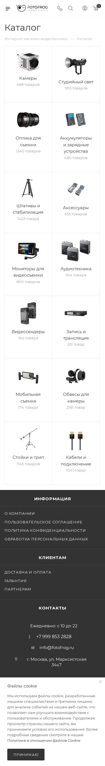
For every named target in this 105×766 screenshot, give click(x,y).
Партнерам (17, 589)
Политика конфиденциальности (45, 530)
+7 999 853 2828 (53, 637)
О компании (19, 513)
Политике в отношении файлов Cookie (43, 740)
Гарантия (15, 581)
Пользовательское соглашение (43, 522)
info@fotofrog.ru (56, 647)
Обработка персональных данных (46, 539)
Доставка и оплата (28, 572)
